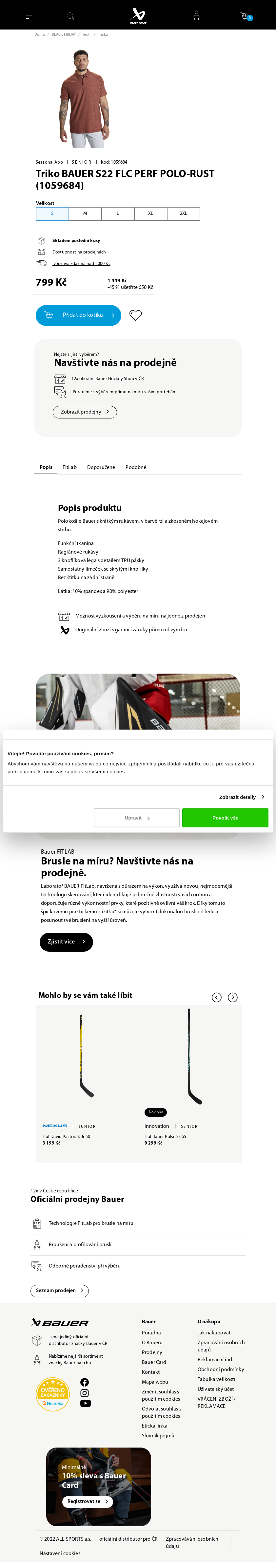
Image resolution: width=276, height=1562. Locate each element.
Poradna (151, 1333)
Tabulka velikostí (216, 1379)
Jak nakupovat (214, 1333)
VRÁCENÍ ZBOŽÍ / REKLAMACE (216, 1403)
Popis (46, 467)
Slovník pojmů (158, 1436)
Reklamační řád (215, 1360)
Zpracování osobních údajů (221, 1346)
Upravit (137, 818)
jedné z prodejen (186, 616)
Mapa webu (155, 1382)
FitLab (70, 467)
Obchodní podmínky (221, 1369)
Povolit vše (225, 818)
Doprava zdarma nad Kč (81, 263)
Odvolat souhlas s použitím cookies (161, 1413)
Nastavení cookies (60, 1553)
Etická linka (155, 1426)
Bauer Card (154, 1362)
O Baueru (152, 1343)
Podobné (136, 467)
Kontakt (151, 1372)
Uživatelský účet (216, 1389)
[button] (244, 15)
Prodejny (152, 1352)
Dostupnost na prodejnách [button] (79, 252)
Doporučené (101, 467)
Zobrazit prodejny (85, 412)
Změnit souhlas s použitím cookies (161, 1396)
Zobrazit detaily (237, 797)
